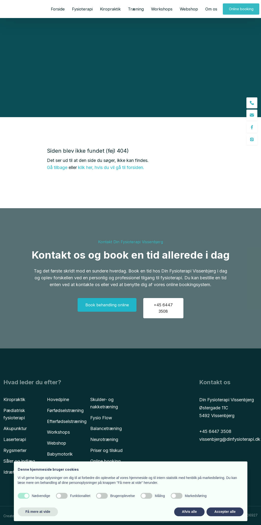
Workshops (161, 9)
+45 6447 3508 (215, 431)
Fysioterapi (82, 9)
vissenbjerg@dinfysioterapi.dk (229, 439)
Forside (58, 9)
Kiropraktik (110, 9)
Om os (211, 9)
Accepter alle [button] (224, 512)
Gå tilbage (57, 167)
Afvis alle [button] (189, 512)
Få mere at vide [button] (38, 512)
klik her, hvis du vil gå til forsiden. (111, 167)
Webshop (189, 9)
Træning (136, 9)
